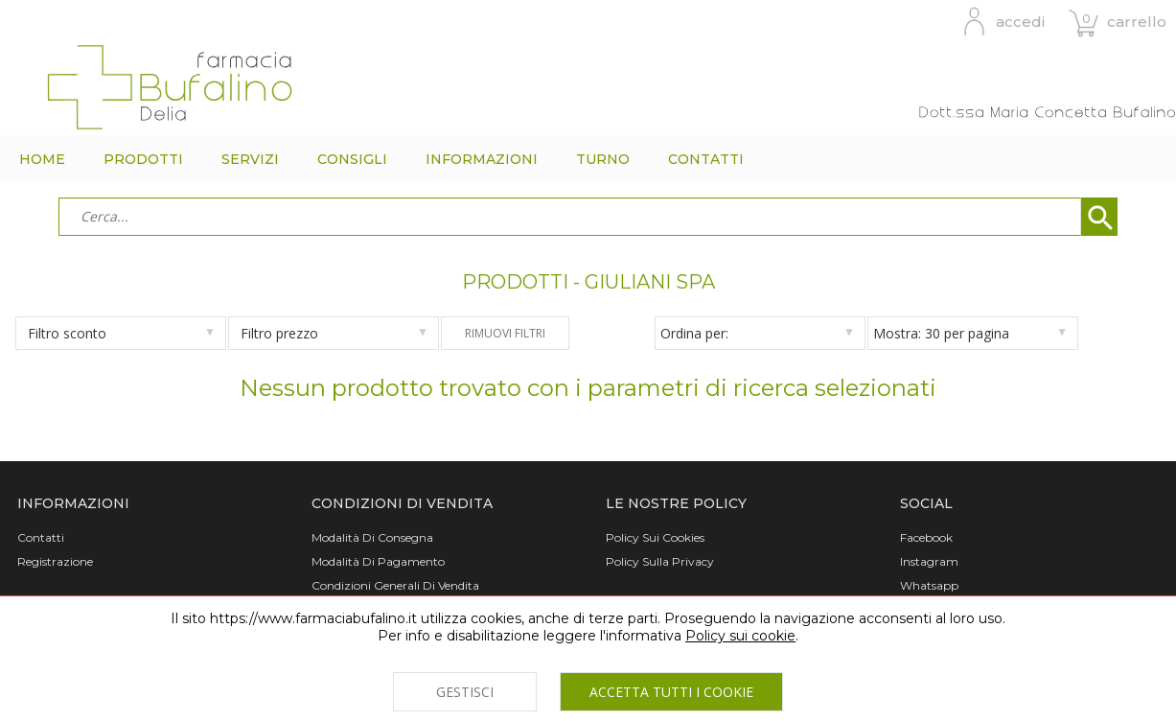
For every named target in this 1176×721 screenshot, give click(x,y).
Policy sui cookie (740, 635)
